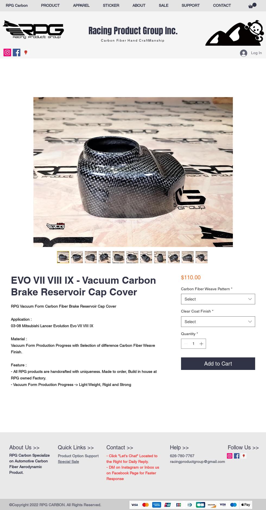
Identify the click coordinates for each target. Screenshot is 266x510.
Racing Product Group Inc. (133, 30)
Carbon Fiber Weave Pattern (206, 289)
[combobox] (218, 299)
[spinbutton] (193, 343)
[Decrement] (185, 343)
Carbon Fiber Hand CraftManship (133, 40)
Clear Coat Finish (197, 311)
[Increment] (201, 343)
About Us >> (24, 447)
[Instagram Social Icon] (7, 52)
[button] (252, 5)
